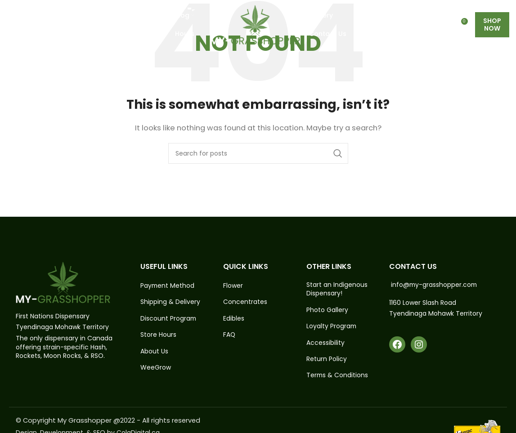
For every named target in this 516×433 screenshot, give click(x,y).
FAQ (229, 335)
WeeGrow (155, 368)
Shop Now (492, 26)
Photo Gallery (327, 310)
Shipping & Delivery (170, 302)
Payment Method (167, 285)
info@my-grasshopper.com (435, 284)
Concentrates (245, 302)
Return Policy (326, 359)
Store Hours (158, 335)
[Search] (258, 153)
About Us (154, 351)
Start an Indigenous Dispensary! (337, 289)
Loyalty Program (331, 326)
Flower (233, 285)
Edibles (233, 318)
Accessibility (325, 343)
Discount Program (168, 318)
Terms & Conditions (337, 376)
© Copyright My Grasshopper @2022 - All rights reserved (109, 420)
